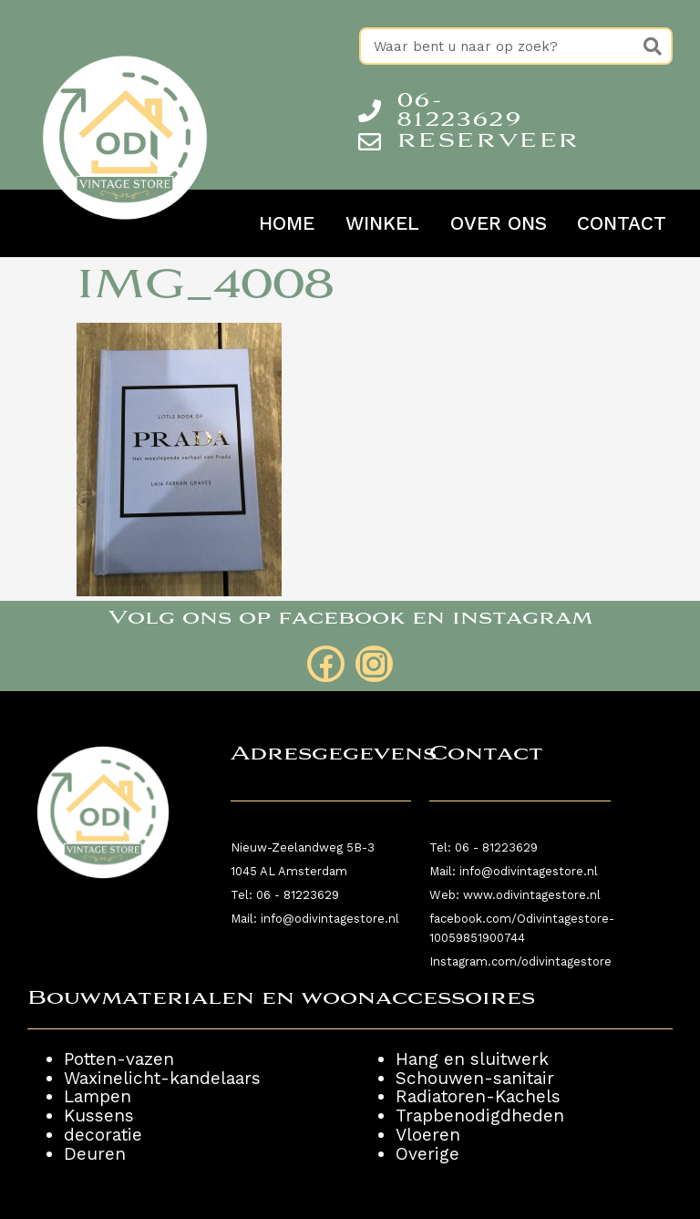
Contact (621, 223)
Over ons (498, 223)
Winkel (382, 223)
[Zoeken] (652, 46)
